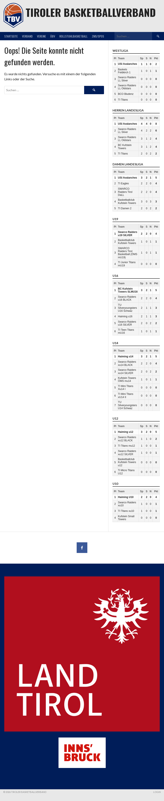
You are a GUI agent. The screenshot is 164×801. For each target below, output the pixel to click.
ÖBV (52, 36)
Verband (27, 36)
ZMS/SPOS (98, 36)
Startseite (11, 36)
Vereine (41, 36)
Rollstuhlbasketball (73, 36)
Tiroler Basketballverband (91, 12)
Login (157, 792)
